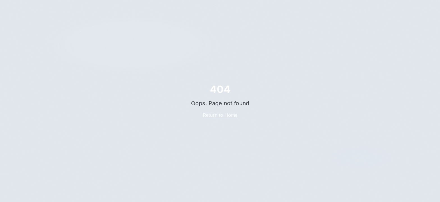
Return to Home (220, 115)
